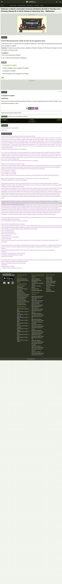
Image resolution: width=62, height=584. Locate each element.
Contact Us (48, 287)
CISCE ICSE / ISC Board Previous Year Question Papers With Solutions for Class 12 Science (38, 348)
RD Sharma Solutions (21, 293)
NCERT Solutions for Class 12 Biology (23, 318)
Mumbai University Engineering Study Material (37, 289)
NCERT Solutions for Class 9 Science (22, 341)
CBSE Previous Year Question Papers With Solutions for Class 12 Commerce (37, 302)
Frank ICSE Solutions (21, 303)
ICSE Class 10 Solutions (21, 300)
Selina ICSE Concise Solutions (23, 301)
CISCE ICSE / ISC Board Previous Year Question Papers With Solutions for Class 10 (38, 353)
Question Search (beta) (50, 282)
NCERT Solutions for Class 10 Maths (23, 332)
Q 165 (32, 119)
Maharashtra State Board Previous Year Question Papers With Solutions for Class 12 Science (38, 327)
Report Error (4, 116)
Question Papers (49, 279)
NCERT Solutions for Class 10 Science (23, 335)
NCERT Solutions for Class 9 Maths (22, 338)
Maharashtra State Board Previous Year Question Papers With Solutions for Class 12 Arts (38, 315)
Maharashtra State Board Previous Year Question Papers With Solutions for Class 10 (38, 332)
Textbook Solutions (22, 284)
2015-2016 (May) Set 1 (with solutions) (10, 128)
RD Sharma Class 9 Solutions (22, 296)
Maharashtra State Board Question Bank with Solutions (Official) (23, 280)
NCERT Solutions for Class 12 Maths (23, 309)
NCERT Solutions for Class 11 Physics (23, 324)
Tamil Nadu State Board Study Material (37, 284)
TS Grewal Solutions (21, 298)
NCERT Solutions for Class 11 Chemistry (23, 326)
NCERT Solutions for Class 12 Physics (23, 312)
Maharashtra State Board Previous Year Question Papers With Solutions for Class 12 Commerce (38, 321)
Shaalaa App (48, 289)
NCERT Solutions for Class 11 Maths (23, 321)
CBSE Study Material (36, 278)
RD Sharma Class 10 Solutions (23, 294)
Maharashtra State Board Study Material (36, 281)
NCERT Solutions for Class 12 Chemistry (23, 315)
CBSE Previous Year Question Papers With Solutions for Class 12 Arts (37, 298)
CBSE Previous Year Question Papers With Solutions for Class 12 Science (37, 306)
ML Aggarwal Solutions (21, 304)
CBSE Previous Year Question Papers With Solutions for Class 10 (37, 311)
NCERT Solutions (20, 291)
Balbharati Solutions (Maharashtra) (21, 287)
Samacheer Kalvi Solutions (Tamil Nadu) (22, 289)
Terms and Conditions (50, 285)
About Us (48, 288)
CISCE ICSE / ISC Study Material (36, 287)
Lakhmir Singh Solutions (22, 297)
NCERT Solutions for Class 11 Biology (23, 329)
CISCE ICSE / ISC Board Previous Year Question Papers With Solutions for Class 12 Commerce (38, 342)
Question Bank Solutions (51, 281)
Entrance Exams (49, 277)
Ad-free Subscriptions (50, 291)
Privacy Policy (49, 284)
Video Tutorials (49, 278)
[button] (32, 24)
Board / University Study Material (38, 275)
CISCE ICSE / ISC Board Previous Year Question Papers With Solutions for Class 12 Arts (38, 337)
